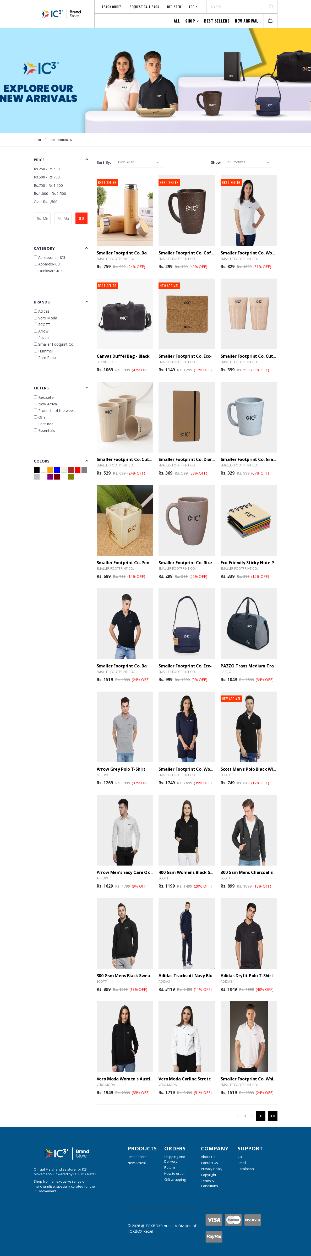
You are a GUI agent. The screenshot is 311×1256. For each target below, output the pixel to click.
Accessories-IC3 (49, 257)
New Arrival (246, 21)
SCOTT (226, 775)
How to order (174, 1173)
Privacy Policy (211, 1168)
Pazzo (226, 672)
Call (240, 1156)
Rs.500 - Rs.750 (47, 177)
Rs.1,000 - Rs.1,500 (50, 193)
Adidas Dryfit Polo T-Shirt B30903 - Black (262, 975)
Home (38, 140)
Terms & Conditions (209, 1183)
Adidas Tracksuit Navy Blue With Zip (196, 975)
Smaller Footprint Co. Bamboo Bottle (135, 253)
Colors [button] (42, 461)
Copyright (208, 1174)
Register (174, 6)
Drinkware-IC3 (48, 270)
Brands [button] (42, 302)
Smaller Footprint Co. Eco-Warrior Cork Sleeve (206, 356)
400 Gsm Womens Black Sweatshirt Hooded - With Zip (214, 872)
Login (193, 6)
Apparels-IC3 (47, 264)
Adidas (164, 981)
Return (169, 1167)
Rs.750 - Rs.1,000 (48, 185)
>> (272, 1116)
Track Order (112, 6)
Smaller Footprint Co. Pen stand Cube (135, 563)
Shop (190, 21)
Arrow (102, 775)
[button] (270, 21)
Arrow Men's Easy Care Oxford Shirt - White (141, 872)
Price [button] (39, 159)
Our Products (60, 140)
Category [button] (44, 248)
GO (82, 218)
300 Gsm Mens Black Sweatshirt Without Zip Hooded (151, 975)
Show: (216, 162)
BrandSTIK (105, 362)
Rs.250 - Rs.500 (47, 168)
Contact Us (209, 1162)
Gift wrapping (175, 1179)
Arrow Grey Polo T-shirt (121, 769)
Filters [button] (41, 387)
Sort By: (104, 162)
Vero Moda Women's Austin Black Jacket (138, 1079)
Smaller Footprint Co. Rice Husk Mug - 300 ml (204, 563)
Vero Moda (106, 1085)
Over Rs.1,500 (45, 201)
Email (242, 1162)
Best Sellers (217, 21)
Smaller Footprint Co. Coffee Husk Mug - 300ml (207, 253)
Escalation (246, 1168)
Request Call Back (144, 6)
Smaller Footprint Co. (115, 259)
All (177, 21)
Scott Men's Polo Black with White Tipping (264, 769)
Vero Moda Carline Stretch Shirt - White (199, 1079)
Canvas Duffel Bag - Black (123, 356)
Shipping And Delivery (174, 1159)
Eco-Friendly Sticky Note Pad (250, 563)
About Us (208, 1156)
